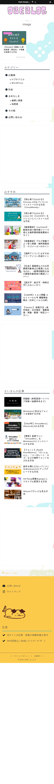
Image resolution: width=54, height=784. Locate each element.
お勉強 (11, 75)
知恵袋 (15, 104)
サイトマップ (14, 591)
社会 (10, 89)
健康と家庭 (17, 100)
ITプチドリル (18, 79)
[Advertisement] (27, 154)
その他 (11, 110)
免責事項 (37, 656)
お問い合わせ (15, 117)
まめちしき (14, 96)
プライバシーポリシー (21, 656)
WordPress (17, 83)
